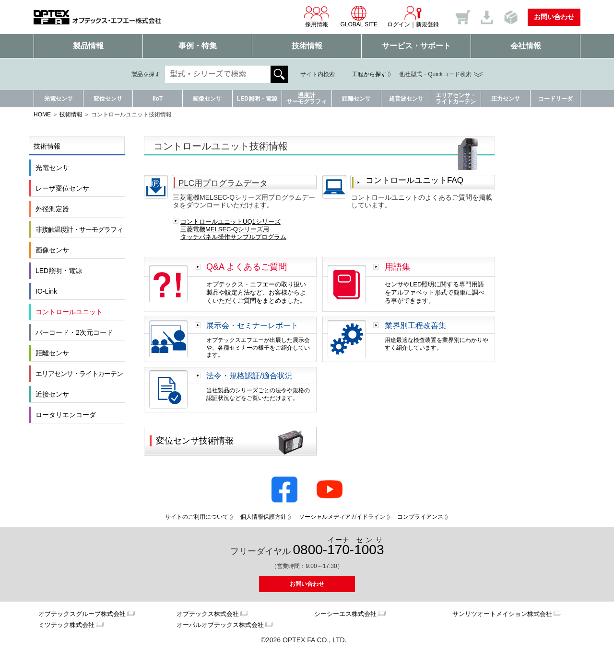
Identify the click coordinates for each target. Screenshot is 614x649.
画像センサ (207, 98)
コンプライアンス (420, 516)
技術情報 (307, 46)
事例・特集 (197, 46)
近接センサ (52, 394)
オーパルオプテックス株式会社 (220, 624)
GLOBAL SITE (359, 16)
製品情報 (88, 46)
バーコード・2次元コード (74, 332)
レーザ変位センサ (62, 188)
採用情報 (317, 16)
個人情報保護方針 (263, 516)
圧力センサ (505, 98)
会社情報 (525, 46)
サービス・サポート (416, 46)
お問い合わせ (554, 17)
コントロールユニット (69, 312)
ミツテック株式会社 (66, 624)
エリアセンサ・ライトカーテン (456, 98)
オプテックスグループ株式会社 (82, 613)
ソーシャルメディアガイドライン (342, 516)
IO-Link (46, 291)
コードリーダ (555, 98)
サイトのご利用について (196, 516)
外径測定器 (52, 209)
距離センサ (356, 98)
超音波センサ (406, 98)
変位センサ (108, 98)
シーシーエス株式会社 (345, 613)
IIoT (158, 98)
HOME (42, 114)
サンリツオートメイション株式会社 (502, 613)
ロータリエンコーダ (65, 415)
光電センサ (58, 98)
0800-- (338, 546)
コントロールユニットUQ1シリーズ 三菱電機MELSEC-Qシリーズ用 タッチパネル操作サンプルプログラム (233, 229)
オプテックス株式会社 (208, 613)
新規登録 (427, 24)
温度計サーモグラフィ (306, 98)
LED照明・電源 (257, 98)
